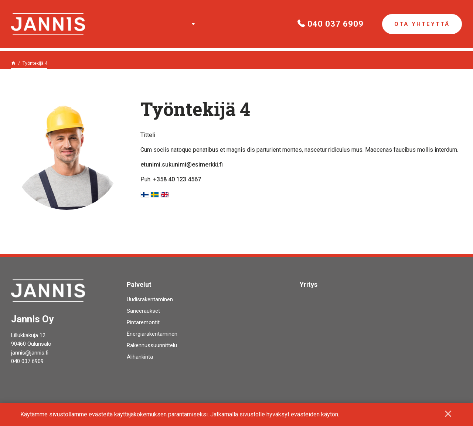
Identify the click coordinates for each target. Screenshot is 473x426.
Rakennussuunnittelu (152, 345)
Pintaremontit (143, 322)
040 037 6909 (330, 23)
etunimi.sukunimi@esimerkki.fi (181, 164)
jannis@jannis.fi (29, 352)
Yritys (308, 284)
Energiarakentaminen (152, 334)
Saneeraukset (143, 311)
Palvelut (191, 24)
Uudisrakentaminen (150, 299)
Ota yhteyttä (422, 24)
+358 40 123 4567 (177, 179)
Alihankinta (140, 356)
